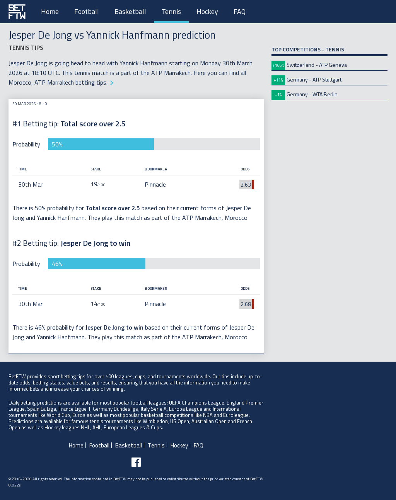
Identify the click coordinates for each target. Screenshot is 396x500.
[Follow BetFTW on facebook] (136, 462)
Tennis (171, 11)
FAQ (240, 11)
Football (86, 11)
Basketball (130, 11)
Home (50, 11)
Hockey (207, 11)
